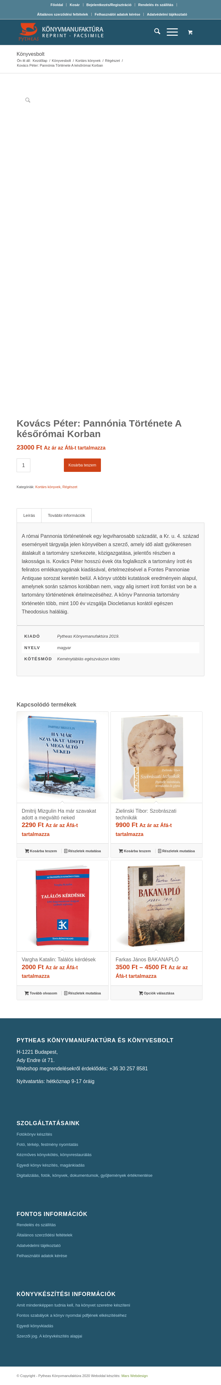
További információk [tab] (66, 515)
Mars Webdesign (134, 1376)
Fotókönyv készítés (34, 1134)
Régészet (70, 487)
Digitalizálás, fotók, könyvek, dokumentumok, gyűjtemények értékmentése (85, 1175)
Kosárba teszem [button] (41, 851)
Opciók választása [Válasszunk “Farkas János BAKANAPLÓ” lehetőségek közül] (156, 993)
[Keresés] (154, 32)
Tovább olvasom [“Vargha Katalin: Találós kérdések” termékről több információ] (41, 993)
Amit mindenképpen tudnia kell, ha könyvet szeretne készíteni (73, 1305)
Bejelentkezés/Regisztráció (109, 5)
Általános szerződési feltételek (62, 14)
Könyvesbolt (30, 54)
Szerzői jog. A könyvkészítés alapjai (49, 1336)
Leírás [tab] (29, 515)
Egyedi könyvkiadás (35, 1325)
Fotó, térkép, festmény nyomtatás (47, 1144)
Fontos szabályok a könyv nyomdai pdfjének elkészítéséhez (72, 1315)
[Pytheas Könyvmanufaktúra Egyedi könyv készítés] (92, 32)
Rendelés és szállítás (155, 5)
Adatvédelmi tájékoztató (167, 14)
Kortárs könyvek (48, 487)
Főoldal (56, 5)
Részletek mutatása (82, 851)
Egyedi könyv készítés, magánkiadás (51, 1165)
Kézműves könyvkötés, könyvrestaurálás (54, 1154)
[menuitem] (56, 4)
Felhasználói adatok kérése (117, 14)
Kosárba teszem (82, 465)
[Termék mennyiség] (23, 465)
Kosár (75, 5)
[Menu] (169, 32)
